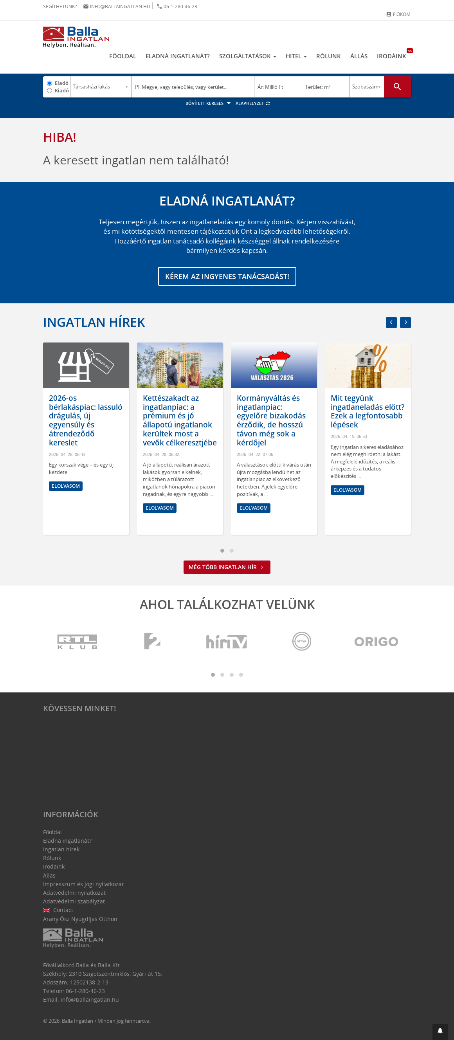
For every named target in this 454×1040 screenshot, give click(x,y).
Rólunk (328, 56)
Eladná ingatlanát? (178, 56)
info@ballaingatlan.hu (116, 6)
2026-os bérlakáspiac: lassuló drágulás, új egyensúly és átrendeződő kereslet (86, 420)
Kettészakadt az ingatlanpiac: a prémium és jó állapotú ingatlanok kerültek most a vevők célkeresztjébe (180, 420)
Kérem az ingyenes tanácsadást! (227, 276)
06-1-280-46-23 (177, 6)
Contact (58, 910)
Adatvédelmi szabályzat (74, 901)
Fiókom (398, 14)
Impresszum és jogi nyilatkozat (83, 884)
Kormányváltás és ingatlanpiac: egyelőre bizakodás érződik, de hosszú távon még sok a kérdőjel (271, 420)
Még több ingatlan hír (227, 567)
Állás (359, 56)
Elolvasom (66, 486)
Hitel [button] (296, 56)
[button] (440, 1032)
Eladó (61, 83)
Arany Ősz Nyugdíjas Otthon (80, 919)
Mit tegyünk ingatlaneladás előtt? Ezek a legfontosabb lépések (368, 411)
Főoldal (122, 56)
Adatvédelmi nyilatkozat (74, 892)
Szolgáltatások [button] (247, 56)
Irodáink (394, 54)
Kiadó (62, 90)
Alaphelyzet (253, 103)
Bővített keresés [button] (209, 103)
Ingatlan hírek (94, 322)
